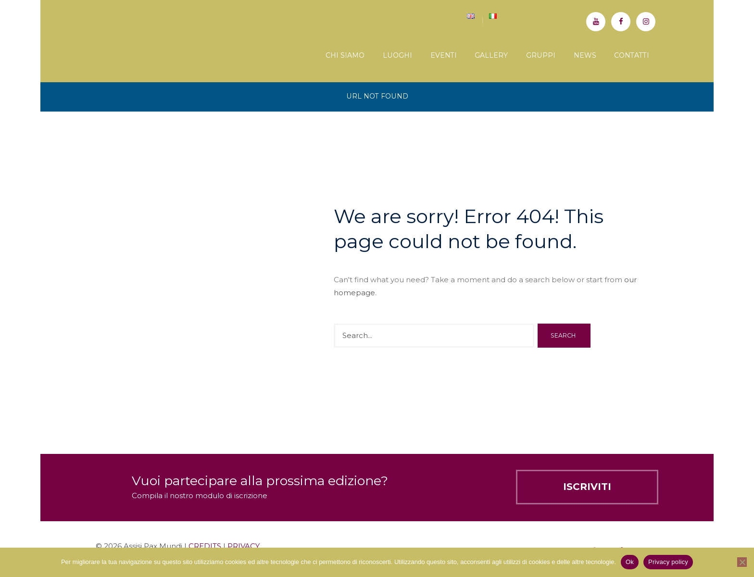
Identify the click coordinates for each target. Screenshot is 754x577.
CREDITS (204, 546)
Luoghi (397, 55)
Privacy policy (668, 561)
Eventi (443, 55)
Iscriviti (587, 486)
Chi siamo (345, 55)
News (585, 55)
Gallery (491, 55)
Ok (630, 561)
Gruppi (540, 55)
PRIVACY (243, 546)
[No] (742, 562)
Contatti (631, 55)
